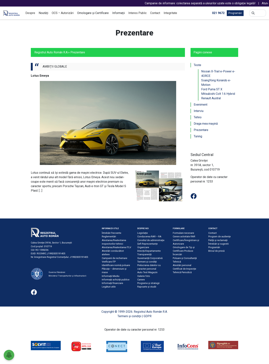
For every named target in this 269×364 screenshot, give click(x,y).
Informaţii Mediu (110, 276)
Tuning (198, 136)
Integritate (170, 13)
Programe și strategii (148, 283)
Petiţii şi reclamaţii (218, 240)
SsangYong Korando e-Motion (216, 83)
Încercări (177, 254)
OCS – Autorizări (63, 13)
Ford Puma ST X (211, 89)
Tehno (198, 117)
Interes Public (137, 13)
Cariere (141, 279)
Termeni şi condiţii (147, 261)
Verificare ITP (109, 261)
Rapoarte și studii (146, 286)
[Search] (260, 13)
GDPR (147, 316)
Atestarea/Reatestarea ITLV (116, 247)
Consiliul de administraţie (150, 240)
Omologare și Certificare (93, 13)
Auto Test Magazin (147, 272)
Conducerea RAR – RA (149, 236)
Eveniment (200, 104)
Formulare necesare (183, 233)
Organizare (143, 247)
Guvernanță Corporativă (150, 258)
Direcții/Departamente (149, 250)
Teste (197, 65)
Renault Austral (211, 98)
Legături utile (109, 286)
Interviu (198, 111)
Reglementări (109, 236)
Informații (118, 13)
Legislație (142, 233)
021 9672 (218, 13)
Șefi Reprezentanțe (147, 243)
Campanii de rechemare (114, 258)
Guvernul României (57, 272)
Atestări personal (182, 265)
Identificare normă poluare (116, 265)
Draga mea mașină (206, 123)
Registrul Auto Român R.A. (51, 52)
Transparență (144, 254)
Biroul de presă (216, 250)
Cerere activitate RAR (184, 236)
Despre (30, 13)
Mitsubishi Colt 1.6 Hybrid (218, 94)
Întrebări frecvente (111, 233)
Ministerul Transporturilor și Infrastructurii (67, 276)
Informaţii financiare (112, 283)
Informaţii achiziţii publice (115, 279)
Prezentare (201, 130)
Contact (155, 13)
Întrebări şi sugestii (218, 243)
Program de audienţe (219, 236)
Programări (235, 13)
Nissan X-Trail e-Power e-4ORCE (218, 74)
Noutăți (43, 13)
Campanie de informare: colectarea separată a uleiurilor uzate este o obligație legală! (204, 3)
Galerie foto (143, 276)
